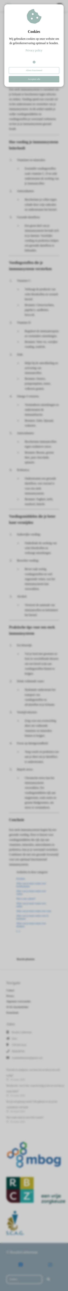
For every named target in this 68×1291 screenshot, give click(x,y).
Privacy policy (34, 50)
